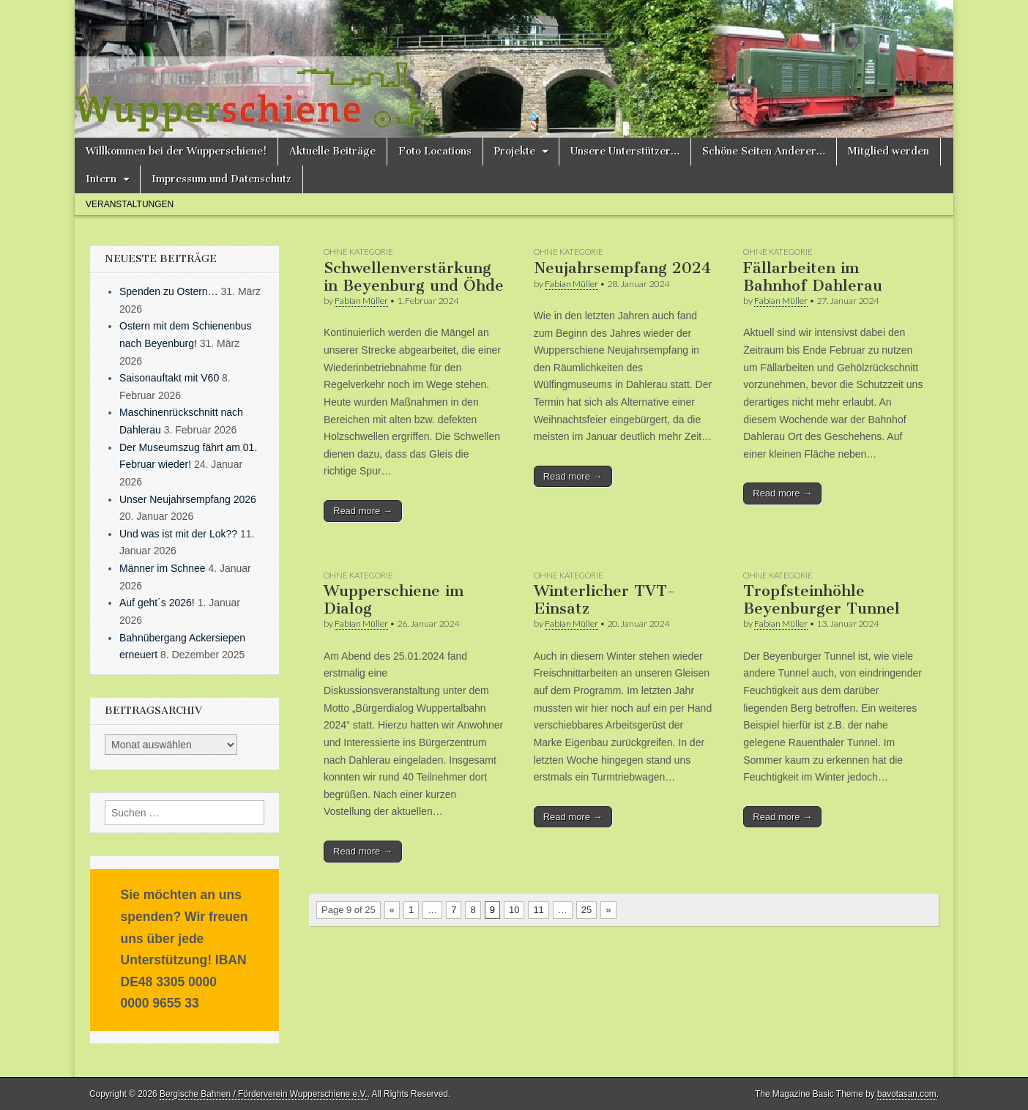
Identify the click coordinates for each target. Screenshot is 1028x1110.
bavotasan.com (906, 1094)
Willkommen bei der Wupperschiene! (176, 151)
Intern (101, 179)
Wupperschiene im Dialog (393, 599)
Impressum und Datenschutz (221, 179)
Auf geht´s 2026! (157, 602)
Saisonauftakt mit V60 (169, 378)
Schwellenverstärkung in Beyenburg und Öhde (414, 276)
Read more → (362, 510)
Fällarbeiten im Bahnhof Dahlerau (812, 276)
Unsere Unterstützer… (624, 151)
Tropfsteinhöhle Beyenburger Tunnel (821, 599)
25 (586, 909)
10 (514, 909)
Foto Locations (435, 151)
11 (538, 909)
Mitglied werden (888, 151)
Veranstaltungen (130, 204)
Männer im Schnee (162, 568)
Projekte (514, 151)
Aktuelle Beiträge (332, 151)
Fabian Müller (361, 300)
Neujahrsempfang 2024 (622, 267)
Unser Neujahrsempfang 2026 (187, 499)
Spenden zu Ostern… (168, 291)
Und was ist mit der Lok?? (178, 534)
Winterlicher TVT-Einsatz (604, 599)
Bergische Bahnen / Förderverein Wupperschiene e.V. (264, 1094)
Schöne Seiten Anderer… (763, 151)
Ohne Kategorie (358, 251)
